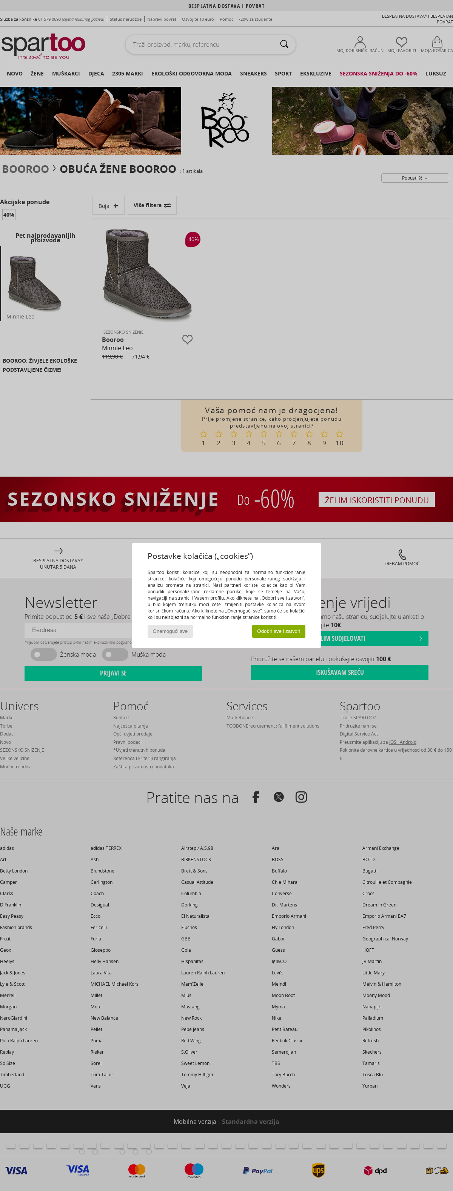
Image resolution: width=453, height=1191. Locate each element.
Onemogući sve (170, 631)
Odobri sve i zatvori (278, 631)
